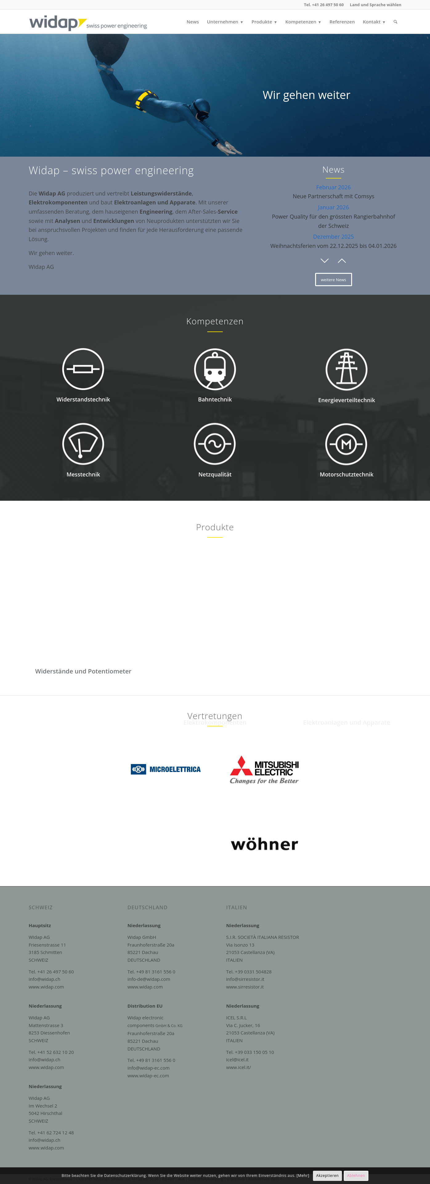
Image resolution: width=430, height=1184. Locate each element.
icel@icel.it (237, 1059)
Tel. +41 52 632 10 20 (51, 1052)
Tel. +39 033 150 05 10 (250, 1052)
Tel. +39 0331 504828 (249, 971)
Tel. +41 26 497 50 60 (51, 971)
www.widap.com (46, 987)
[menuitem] (374, 4)
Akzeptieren (327, 1175)
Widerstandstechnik (83, 413)
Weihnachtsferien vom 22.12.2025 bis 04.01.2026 (333, 241)
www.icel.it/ (238, 1067)
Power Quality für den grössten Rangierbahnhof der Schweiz (333, 216)
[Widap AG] (95, 22)
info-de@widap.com (149, 979)
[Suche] (395, 22)
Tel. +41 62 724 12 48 (51, 1132)
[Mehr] (303, 1175)
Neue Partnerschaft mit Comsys (333, 191)
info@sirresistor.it (245, 979)
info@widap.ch (44, 979)
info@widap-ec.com (149, 1068)
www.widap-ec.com (148, 1075)
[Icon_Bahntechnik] (215, 395)
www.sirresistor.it (245, 987)
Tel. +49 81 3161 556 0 (151, 971)
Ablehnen (356, 1175)
